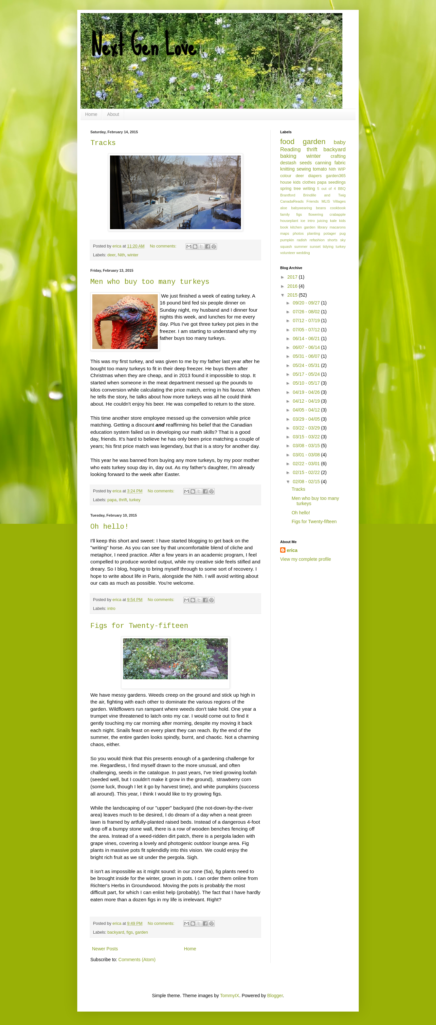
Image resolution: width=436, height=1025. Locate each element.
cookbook (338, 208)
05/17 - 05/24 (307, 374)
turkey (134, 500)
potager (330, 233)
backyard (115, 932)
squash (286, 246)
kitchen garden (303, 227)
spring (285, 188)
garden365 (336, 176)
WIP (342, 169)
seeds (306, 162)
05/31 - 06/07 (307, 356)
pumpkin (287, 240)
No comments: (164, 246)
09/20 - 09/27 (307, 302)
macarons (338, 227)
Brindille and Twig (324, 195)
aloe (283, 208)
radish (302, 240)
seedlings (337, 182)
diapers (315, 176)
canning (323, 162)
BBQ (342, 189)
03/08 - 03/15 (307, 445)
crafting (338, 156)
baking (288, 156)
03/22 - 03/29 (307, 427)
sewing (304, 169)
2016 (293, 286)
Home (91, 114)
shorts (332, 240)
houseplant (289, 221)
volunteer (287, 253)
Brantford (287, 195)
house (285, 182)
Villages (339, 201)
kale (333, 221)
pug (342, 233)
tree (297, 188)
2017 (293, 277)
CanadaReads (292, 201)
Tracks (103, 143)
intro (111, 608)
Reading (290, 149)
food (287, 141)
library (322, 227)
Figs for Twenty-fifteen (139, 626)
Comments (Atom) (137, 959)
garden (141, 932)
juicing (322, 221)
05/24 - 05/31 (307, 365)
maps (284, 233)
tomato (320, 169)
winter (132, 255)
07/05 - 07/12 (307, 329)
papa (112, 500)
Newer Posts (105, 948)
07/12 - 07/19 (307, 320)
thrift (123, 500)
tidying (328, 246)
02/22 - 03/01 (307, 463)
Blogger (274, 995)
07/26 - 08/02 (307, 311)
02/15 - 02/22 (307, 472)
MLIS (325, 201)
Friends (312, 201)
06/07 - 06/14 (307, 347)
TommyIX (229, 995)
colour (285, 176)
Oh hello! (109, 527)
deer (111, 255)
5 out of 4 (326, 189)
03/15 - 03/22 (307, 436)
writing (309, 188)
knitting (287, 169)
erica (292, 550)
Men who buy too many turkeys (149, 282)
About (113, 114)
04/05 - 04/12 (307, 409)
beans (321, 208)
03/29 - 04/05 (307, 419)
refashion (317, 240)
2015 (293, 295)
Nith (121, 255)
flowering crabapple (327, 214)
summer (300, 246)
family (285, 214)
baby (340, 142)
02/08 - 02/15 (307, 481)
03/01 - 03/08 (307, 454)
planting (313, 233)
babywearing (301, 208)
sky (343, 240)
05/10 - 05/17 (307, 383)
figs (129, 932)
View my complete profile (305, 559)
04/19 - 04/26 (307, 392)
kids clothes (304, 182)
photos (298, 233)
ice (302, 221)
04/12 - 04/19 (307, 401)
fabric (340, 162)
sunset (315, 246)
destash (288, 162)
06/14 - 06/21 (307, 338)
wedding (303, 253)
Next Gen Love (143, 45)
